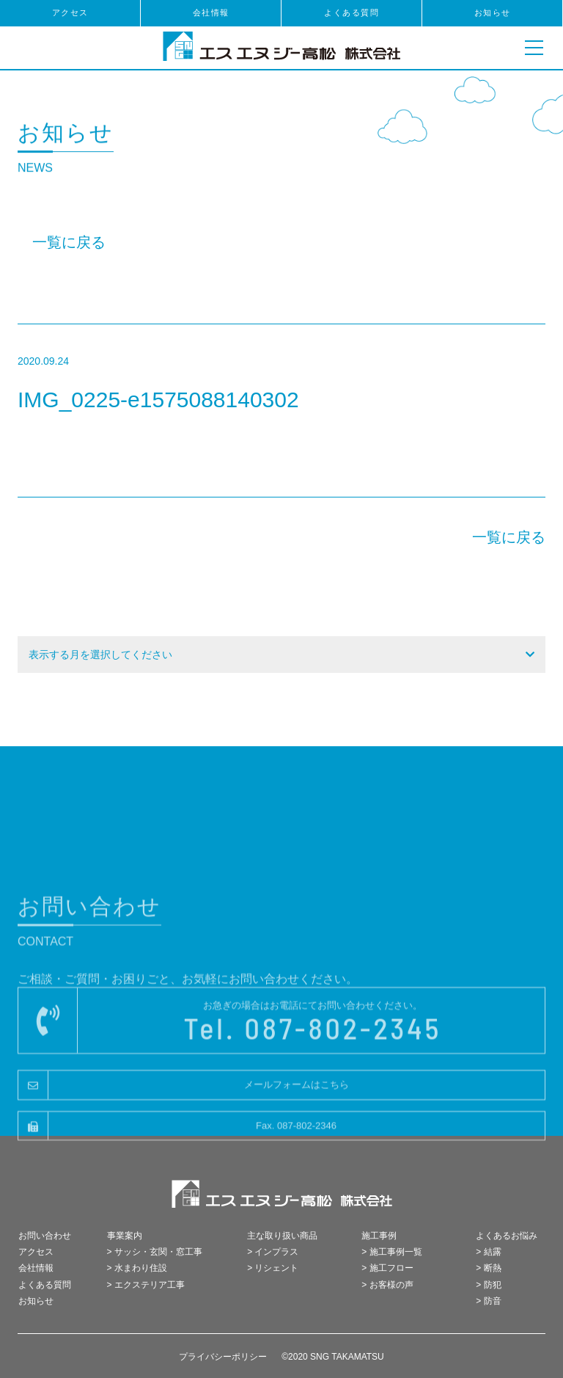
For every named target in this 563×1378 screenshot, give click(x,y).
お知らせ (492, 12)
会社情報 (211, 12)
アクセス (70, 12)
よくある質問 (351, 12)
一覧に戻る (69, 242)
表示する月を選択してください (100, 654)
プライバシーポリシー (223, 1357)
